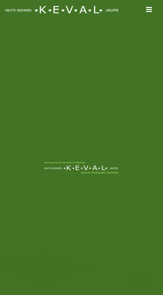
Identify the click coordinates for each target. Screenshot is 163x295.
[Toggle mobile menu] (149, 9)
